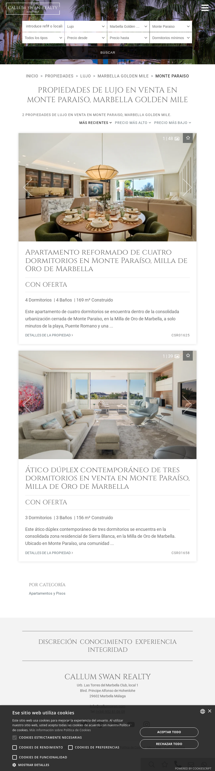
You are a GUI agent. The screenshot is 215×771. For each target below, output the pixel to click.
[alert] (107, 738)
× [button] (209, 711)
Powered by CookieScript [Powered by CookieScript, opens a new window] (193, 768)
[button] (26, 187)
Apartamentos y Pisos (47, 593)
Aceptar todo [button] (169, 732)
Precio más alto (133, 123)
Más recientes (95, 123)
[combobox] (86, 26)
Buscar (107, 52)
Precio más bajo (172, 123)
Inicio (32, 76)
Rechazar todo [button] (169, 744)
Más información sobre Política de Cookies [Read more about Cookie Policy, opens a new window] (60, 730)
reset (187, 64)
